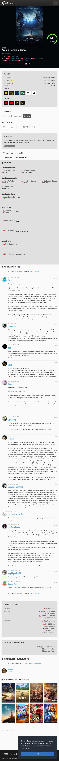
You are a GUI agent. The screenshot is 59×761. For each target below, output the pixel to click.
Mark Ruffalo (9, 181)
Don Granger (50, 628)
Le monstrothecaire (15, 514)
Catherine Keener (50, 181)
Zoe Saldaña (8, 187)
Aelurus (10, 669)
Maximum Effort (48, 649)
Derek (18, 221)
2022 (4, 48)
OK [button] (38, 754)
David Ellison (50, 624)
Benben (10, 384)
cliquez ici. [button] (25, 749)
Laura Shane (5, 188)
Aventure (21, 64)
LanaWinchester (14, 527)
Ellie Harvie (9, 254)
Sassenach (12, 419)
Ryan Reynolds (12, 60)
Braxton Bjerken (7, 212)
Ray (17, 211)
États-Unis (29, 64)
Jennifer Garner (30, 181)
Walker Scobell (25, 60)
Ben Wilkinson (10, 221)
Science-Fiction (11, 64)
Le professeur (20, 245)
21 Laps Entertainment (46, 647)
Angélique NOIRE (14, 573)
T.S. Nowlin (26, 58)
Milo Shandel (10, 244)
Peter (10, 280)
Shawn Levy (14, 56)
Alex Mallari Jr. (9, 198)
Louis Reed (5, 182)
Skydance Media (48, 651)
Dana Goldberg (49, 626)
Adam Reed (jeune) (27, 172)
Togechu (11, 438)
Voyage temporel (9, 146)
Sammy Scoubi (13, 584)
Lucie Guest (9, 230)
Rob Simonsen (49, 621)
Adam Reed (5, 172)
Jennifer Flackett (39, 58)
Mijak (10, 364)
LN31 (7, 730)
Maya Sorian (45, 182)
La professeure (20, 255)
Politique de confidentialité (9, 758)
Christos (18, 198)
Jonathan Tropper (15, 58)
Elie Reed (24, 182)
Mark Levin (51, 618)
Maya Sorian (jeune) (22, 231)
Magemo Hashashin (15, 486)
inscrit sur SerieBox (34, 271)
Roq (9, 347)
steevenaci (12, 326)
